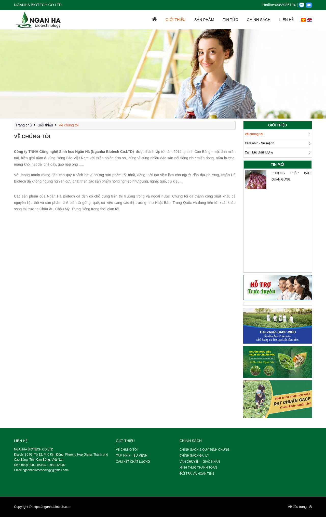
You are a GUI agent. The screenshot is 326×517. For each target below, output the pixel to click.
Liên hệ (286, 19)
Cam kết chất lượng (259, 152)
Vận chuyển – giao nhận (200, 461)
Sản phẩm (204, 19)
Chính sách (258, 19)
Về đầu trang (300, 507)
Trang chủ (24, 125)
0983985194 (285, 5)
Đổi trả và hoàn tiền (197, 473)
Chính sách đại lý (194, 455)
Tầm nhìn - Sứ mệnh (259, 143)
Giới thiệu (176, 19)
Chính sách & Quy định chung (204, 449)
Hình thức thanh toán (198, 467)
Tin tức (230, 19)
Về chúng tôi (68, 125)
